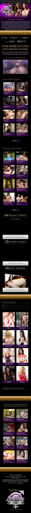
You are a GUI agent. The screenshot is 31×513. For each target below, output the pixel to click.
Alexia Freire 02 (20, 446)
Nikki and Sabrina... (21, 433)
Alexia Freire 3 (7, 460)
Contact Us (20, 481)
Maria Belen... (7, 120)
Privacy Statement (15, 475)
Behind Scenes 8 (20, 419)
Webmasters (25, 481)
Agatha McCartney (9, 363)
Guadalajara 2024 (7, 189)
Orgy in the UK (7, 175)
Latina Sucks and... (21, 106)
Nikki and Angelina (21, 189)
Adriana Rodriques (22, 345)
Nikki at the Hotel (7, 133)
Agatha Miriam (22, 363)
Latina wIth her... (7, 106)
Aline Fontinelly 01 (21, 460)
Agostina (9, 381)
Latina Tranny (12, 479)
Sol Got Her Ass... (20, 120)
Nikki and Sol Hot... (21, 133)
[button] (15, 66)
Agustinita (22, 381)
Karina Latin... (20, 92)
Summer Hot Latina (21, 161)
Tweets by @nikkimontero (15, 219)
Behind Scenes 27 (7, 419)
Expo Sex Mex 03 (7, 433)
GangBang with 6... (8, 92)
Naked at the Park (7, 161)
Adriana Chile (9, 345)
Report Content (20, 482)
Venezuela (6, 446)
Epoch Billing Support (12, 482)
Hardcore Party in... (21, 175)
